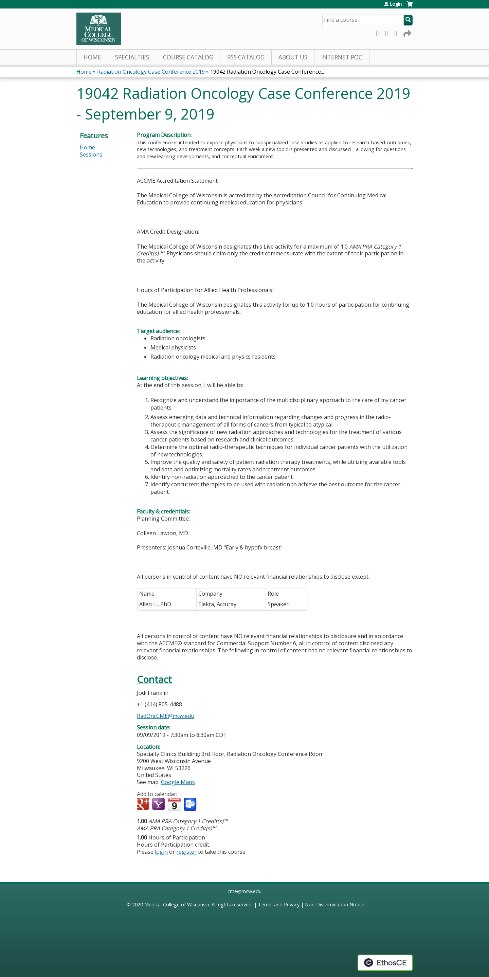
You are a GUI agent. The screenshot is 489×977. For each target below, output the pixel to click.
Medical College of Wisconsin (176, 904)
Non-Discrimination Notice (334, 904)
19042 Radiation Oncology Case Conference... (267, 71)
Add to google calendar (144, 804)
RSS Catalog (246, 57)
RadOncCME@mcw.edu (165, 716)
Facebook (379, 32)
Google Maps (178, 782)
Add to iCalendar (174, 804)
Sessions (91, 154)
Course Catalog (188, 57)
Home (92, 57)
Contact (154, 679)
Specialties (132, 57)
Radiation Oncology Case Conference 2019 (151, 71)
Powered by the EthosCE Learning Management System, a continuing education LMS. (385, 963)
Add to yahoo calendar (159, 804)
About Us (292, 57)
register (186, 851)
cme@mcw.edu (244, 891)
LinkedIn (397, 32)
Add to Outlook (191, 804)
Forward (406, 32)
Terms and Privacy (279, 904)
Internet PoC (341, 57)
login (161, 851)
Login (396, 4)
